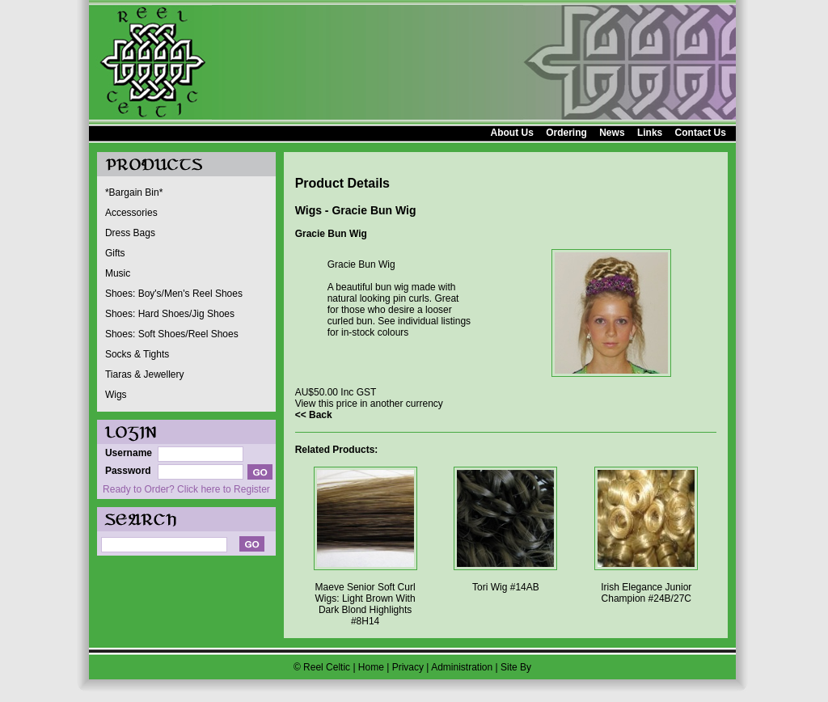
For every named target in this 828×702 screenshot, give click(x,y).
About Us (512, 132)
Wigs (116, 394)
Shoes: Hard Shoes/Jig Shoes (169, 313)
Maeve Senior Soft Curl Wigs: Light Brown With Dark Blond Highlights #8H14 (365, 604)
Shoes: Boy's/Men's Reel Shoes (174, 293)
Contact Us (700, 132)
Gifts (115, 253)
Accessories (131, 212)
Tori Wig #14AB (505, 587)
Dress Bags (130, 233)
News (611, 132)
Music (117, 273)
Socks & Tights (137, 354)
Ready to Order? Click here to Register (186, 489)
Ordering (566, 132)
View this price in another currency (369, 403)
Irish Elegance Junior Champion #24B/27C (646, 592)
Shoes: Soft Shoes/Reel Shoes (172, 334)
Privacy (408, 667)
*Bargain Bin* (134, 192)
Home (371, 667)
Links (649, 132)
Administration (461, 667)
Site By (516, 667)
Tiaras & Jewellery (144, 374)
